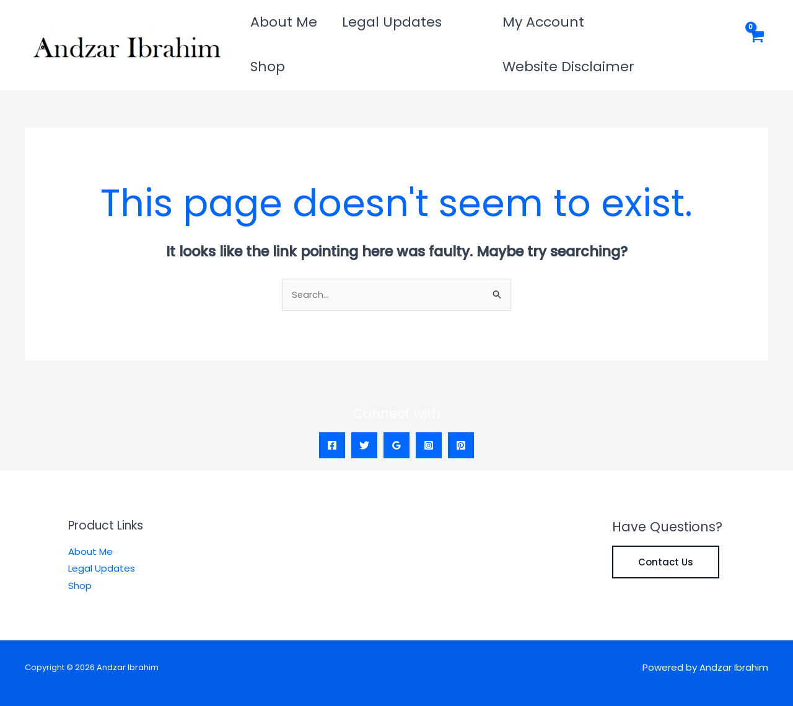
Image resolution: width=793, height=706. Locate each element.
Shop (443, 28)
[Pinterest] (461, 412)
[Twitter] (364, 412)
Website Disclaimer (658, 28)
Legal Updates (368, 28)
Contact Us (665, 529)
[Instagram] (429, 412)
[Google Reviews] (396, 412)
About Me (275, 28)
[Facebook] (332, 412)
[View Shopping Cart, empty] (755, 28)
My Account (539, 28)
